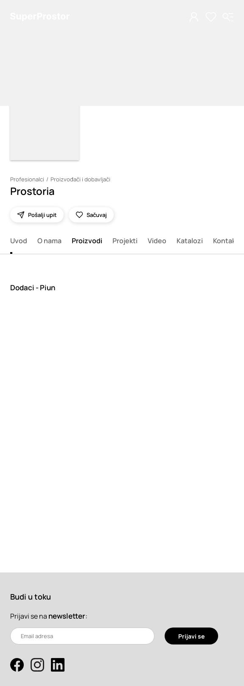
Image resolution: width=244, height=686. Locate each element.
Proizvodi (87, 240)
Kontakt (225, 240)
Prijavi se (191, 636)
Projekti (124, 240)
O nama (49, 240)
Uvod (18, 240)
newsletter (66, 616)
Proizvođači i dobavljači (80, 179)
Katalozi (190, 240)
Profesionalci (27, 179)
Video (157, 240)
